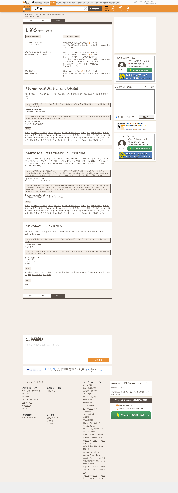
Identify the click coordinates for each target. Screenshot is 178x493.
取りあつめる (93, 272)
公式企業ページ (52, 418)
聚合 (63, 272)
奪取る (61, 137)
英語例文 (46, 3)
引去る (27, 132)
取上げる (92, 140)
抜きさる (54, 137)
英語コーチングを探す (101, 3)
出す (77, 140)
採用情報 (50, 424)
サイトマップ (27, 402)
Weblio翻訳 (149, 87)
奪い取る (57, 132)
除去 (74, 135)
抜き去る (37, 137)
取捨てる (98, 132)
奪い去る (103, 135)
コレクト (43, 272)
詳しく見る (105, 45)
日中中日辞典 (88, 400)
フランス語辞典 (88, 405)
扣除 (81, 140)
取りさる (59, 135)
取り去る (101, 137)
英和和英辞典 (39, 3)
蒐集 (100, 272)
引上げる (43, 132)
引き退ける (47, 140)
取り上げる (68, 135)
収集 (29, 275)
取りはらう (66, 132)
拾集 (49, 275)
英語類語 (52, 3)
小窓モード (106, 8)
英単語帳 (65, 3)
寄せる (76, 272)
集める (36, 272)
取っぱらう (81, 135)
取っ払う (96, 135)
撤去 (88, 132)
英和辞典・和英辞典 (39, 14)
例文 (44, 20)
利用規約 (25, 396)
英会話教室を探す (114, 3)
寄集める (83, 272)
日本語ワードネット (51, 369)
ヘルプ (24, 408)
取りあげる (38, 140)
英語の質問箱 (88, 420)
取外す (83, 132)
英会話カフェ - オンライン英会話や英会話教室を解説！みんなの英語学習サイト (94, 461)
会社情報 (50, 421)
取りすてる (68, 137)
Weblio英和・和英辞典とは (32, 391)
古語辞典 (86, 417)
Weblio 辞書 (28, 14)
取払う (35, 135)
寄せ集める (56, 272)
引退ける (42, 135)
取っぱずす (100, 140)
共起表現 (59, 3)
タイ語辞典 (87, 411)
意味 (30, 20)
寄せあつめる (37, 275)
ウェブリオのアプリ (29, 417)
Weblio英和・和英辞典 (35, 382)
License (86, 369)
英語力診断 (72, 3)
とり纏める (29, 272)
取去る (50, 132)
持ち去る (55, 140)
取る (75, 137)
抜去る (86, 137)
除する (80, 137)
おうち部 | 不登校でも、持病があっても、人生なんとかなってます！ (94, 469)
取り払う (63, 140)
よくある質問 (139, 392)
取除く (89, 135)
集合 (44, 275)
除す (92, 132)
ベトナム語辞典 (88, 414)
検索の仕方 (26, 394)
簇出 (26, 284)
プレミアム (113, 10)
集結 (49, 272)
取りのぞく (75, 132)
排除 (31, 140)
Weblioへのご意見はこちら (121, 387)
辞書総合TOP (27, 405)
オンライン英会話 (88, 3)
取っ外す (71, 140)
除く (86, 140)
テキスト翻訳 (125, 86)
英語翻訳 (79, 3)
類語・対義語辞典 (89, 388)
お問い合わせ (51, 391)
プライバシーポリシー (30, 399)
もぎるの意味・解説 (53, 14)
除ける (30, 137)
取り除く (93, 137)
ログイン (121, 10)
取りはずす (35, 132)
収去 (104, 132)
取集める (69, 272)
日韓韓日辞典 (88, 402)
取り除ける (45, 137)
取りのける (50, 135)
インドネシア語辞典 (90, 408)
